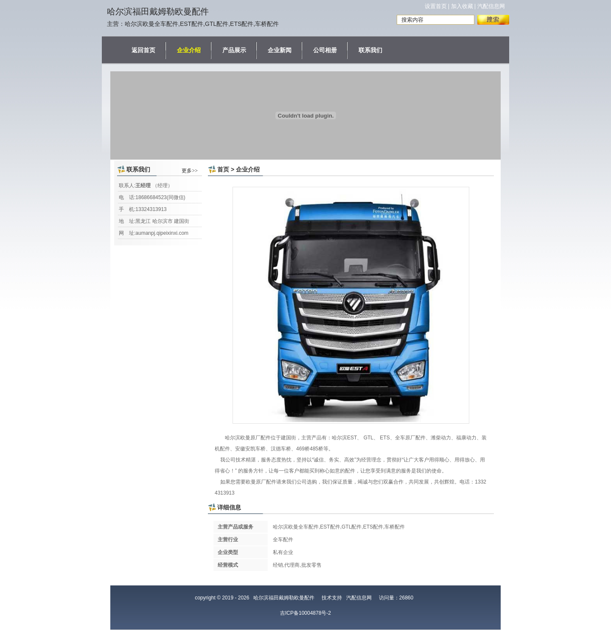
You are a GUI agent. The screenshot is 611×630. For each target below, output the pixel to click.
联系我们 (370, 50)
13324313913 (150, 209)
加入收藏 (462, 6)
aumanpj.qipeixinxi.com (161, 233)
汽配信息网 (491, 6)
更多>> (190, 171)
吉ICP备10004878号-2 (305, 613)
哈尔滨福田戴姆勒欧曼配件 (158, 11)
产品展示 (234, 50)
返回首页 (143, 50)
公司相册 (325, 50)
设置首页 (436, 6)
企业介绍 (189, 50)
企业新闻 (279, 50)
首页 (223, 169)
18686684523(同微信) (160, 197)
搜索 (493, 20)
